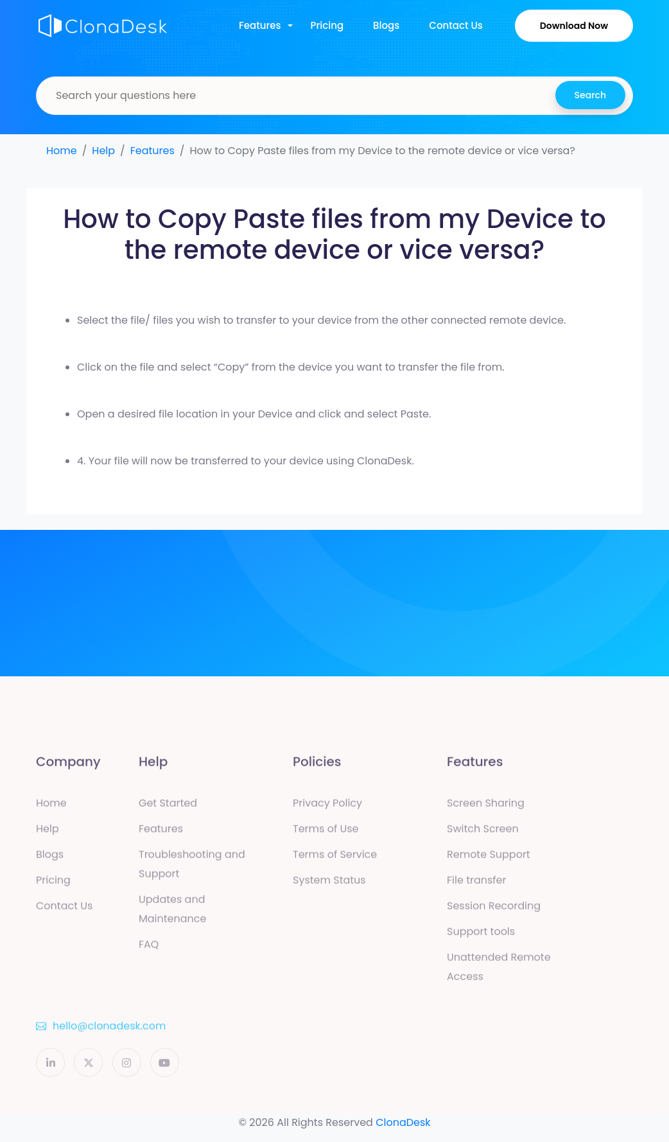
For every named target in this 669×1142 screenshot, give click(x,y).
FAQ (149, 947)
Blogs (386, 25)
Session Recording (494, 909)
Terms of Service (335, 857)
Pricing (327, 25)
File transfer (476, 883)
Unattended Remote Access (499, 970)
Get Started (168, 806)
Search (590, 95)
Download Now (574, 25)
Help (103, 150)
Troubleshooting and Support (192, 867)
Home (61, 150)
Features (260, 25)
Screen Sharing (486, 806)
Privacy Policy (327, 806)
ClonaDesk (403, 1122)
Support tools (481, 934)
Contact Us (456, 25)
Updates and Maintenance (172, 912)
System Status (329, 883)
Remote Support (488, 857)
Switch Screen (483, 832)
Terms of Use (326, 832)
